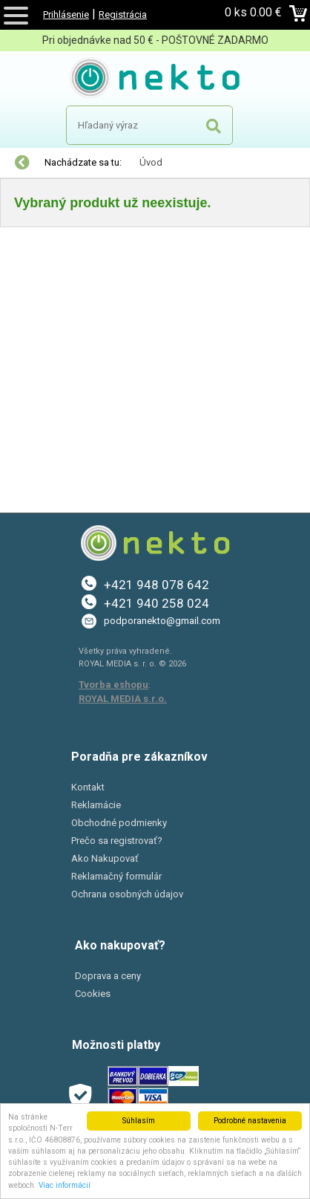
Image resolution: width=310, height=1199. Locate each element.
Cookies (93, 993)
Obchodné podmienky (119, 822)
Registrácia (123, 14)
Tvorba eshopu (113, 684)
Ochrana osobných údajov (127, 894)
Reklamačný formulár (116, 876)
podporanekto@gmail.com (162, 620)
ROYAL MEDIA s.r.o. (123, 698)
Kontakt (88, 787)
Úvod (150, 162)
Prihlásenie (66, 14)
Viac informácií (64, 1185)
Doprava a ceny (108, 975)
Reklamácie (96, 804)
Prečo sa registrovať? (116, 840)
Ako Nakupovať (105, 858)
